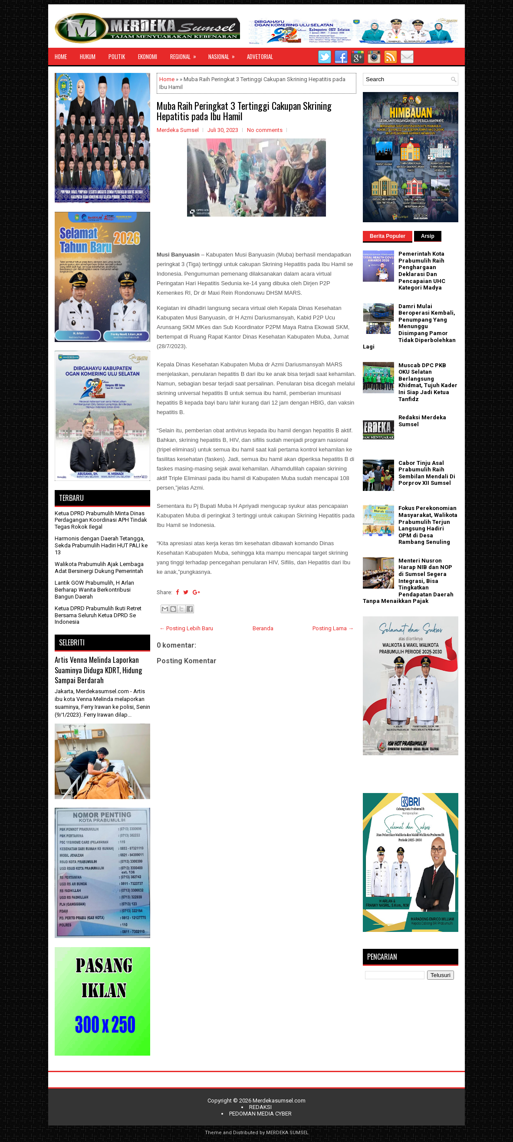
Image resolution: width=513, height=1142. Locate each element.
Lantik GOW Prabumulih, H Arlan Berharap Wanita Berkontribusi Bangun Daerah (94, 589)
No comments (265, 130)
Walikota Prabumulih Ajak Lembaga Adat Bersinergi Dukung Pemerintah (99, 567)
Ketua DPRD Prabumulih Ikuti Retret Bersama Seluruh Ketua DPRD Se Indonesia (98, 615)
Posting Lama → (333, 628)
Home (166, 79)
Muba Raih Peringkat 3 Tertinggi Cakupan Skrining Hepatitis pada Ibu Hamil (244, 110)
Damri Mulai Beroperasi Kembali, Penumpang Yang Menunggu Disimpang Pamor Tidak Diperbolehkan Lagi (409, 326)
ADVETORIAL (260, 56)
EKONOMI (147, 56)
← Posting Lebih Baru (186, 628)
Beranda (263, 628)
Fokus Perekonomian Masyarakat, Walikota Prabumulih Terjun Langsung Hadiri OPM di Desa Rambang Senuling (427, 525)
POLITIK (117, 56)
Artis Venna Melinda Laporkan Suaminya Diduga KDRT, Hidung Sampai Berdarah (98, 669)
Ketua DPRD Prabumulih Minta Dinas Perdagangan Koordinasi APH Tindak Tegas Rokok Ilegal (101, 520)
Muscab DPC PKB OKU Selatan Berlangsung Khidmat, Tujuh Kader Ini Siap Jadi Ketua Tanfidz (427, 382)
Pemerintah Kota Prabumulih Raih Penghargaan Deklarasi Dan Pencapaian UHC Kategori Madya (421, 270)
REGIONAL (186, 54)
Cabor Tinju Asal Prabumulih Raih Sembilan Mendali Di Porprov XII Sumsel (426, 473)
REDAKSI (260, 1107)
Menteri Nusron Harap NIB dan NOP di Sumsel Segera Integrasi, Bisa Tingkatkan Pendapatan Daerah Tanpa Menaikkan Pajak (408, 581)
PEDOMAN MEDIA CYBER (260, 1113)
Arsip (427, 236)
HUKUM (87, 56)
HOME (61, 56)
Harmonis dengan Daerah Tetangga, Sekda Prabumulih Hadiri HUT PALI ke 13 (101, 545)
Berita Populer (387, 236)
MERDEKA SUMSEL (287, 1132)
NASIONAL (224, 54)
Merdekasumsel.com (279, 1100)
